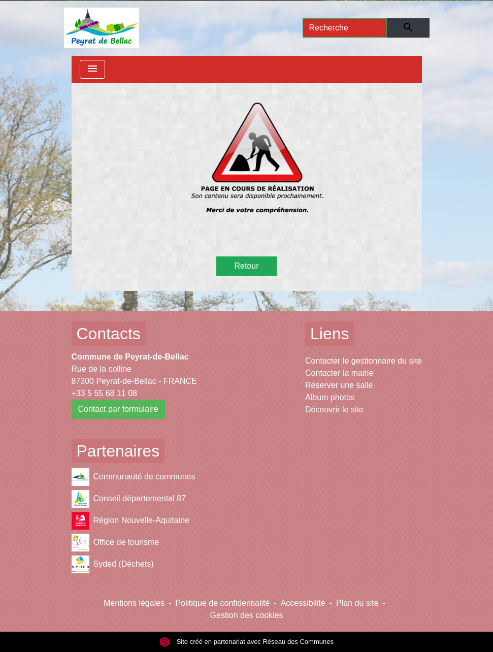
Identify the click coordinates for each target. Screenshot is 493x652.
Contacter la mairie (339, 373)
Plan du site (357, 603)
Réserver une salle (339, 385)
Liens (329, 333)
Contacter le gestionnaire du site (363, 360)
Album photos (330, 397)
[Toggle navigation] (92, 69)
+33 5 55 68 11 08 (104, 393)
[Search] (345, 28)
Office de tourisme (115, 542)
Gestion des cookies (246, 615)
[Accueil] (102, 28)
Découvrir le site (334, 409)
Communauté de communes (133, 477)
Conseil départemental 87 (129, 499)
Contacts (109, 333)
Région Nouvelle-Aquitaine (130, 521)
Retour (246, 266)
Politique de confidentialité (222, 603)
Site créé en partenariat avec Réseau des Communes (246, 641)
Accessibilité (303, 603)
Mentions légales (134, 603)
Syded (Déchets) (113, 564)
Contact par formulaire (118, 409)
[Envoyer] (408, 28)
